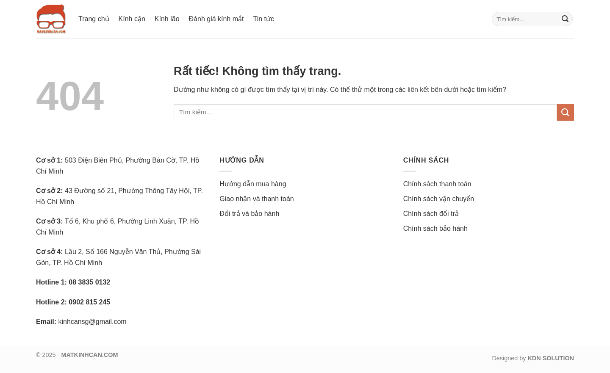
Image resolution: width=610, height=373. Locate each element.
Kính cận (132, 18)
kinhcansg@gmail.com (92, 321)
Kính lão (167, 18)
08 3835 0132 (89, 282)
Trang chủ (93, 18)
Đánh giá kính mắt (216, 18)
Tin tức (263, 18)
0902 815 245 (89, 302)
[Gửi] (565, 19)
